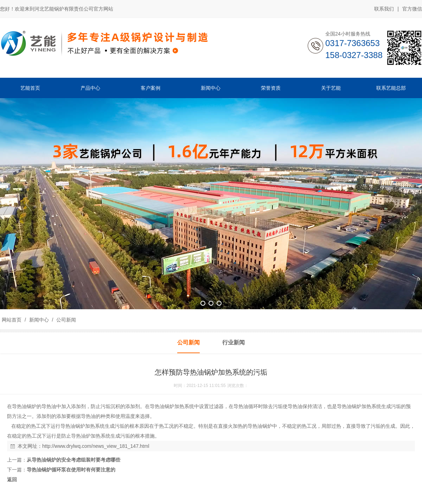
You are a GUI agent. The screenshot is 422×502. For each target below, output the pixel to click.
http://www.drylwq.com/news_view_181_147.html (95, 446)
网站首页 (11, 320)
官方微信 (412, 9)
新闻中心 (39, 320)
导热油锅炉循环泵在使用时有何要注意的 (71, 469)
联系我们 (384, 9)
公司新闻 (65, 320)
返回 (12, 479)
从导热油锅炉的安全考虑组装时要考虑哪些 (73, 460)
